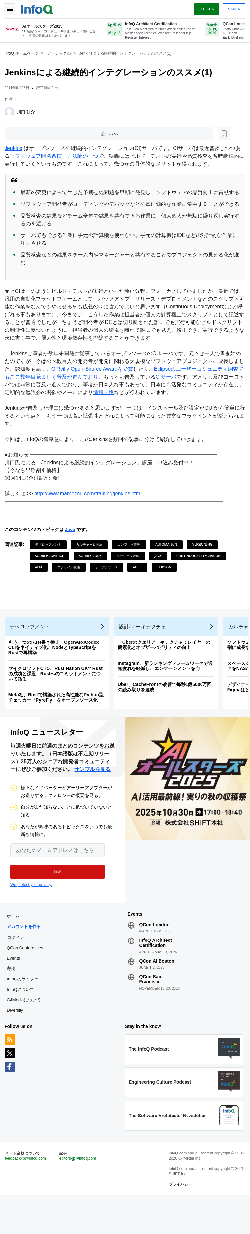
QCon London (154, 957)
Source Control (51, 571)
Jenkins (15, 148)
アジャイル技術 (129, 583)
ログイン (17, 970)
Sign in (232, 7)
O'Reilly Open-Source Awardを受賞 (99, 385)
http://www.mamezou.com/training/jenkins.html (90, 509)
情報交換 (126, 408)
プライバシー (179, 1221)
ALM (100, 583)
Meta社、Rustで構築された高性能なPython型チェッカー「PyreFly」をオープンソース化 (57, 726)
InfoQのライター (24, 1011)
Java (72, 545)
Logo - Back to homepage (39, 7)
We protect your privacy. (31, 915)
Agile (198, 583)
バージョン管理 (129, 571)
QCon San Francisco (150, 1011)
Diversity (17, 1042)
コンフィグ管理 (130, 560)
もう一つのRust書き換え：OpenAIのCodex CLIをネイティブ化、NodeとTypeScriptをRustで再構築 (55, 676)
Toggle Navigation (12, 7)
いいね (25, 133)
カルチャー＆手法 (91, 560)
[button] (54, 902)
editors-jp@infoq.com (78, 1195)
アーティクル (61, 52)
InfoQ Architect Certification (155, 975)
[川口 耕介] (11, 111)
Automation (168, 560)
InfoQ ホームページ (24, 52)
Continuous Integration (59, 583)
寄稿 (13, 1001)
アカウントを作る (26, 958)
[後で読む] (47, 133)
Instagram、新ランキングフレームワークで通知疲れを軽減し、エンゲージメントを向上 (167, 694)
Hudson (44, 594)
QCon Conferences (27, 980)
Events (15, 990)
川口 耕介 (28, 110)
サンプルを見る (92, 800)
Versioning (204, 560)
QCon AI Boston (156, 993)
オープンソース (168, 583)
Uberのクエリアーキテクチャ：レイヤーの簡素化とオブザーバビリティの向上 (166, 673)
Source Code (92, 571)
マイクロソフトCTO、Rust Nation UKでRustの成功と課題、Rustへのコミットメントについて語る (57, 702)
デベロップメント (50, 560)
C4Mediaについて (26, 1032)
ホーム (15, 948)
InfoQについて (22, 1021)
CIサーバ (178, 392)
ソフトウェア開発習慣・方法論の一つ (56, 156)
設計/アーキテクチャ (144, 655)
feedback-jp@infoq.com (27, 1195)
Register (204, 7)
